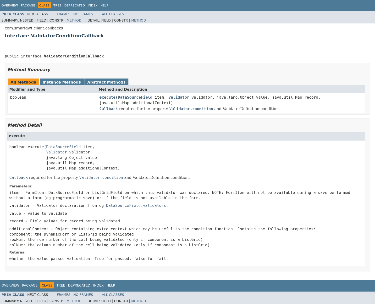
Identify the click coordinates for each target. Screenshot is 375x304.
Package (28, 5)
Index (93, 5)
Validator (179, 97)
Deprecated (74, 5)
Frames (64, 14)
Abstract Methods (106, 82)
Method (74, 20)
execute (107, 97)
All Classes (113, 14)
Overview (9, 5)
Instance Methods (62, 82)
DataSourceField (135, 97)
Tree (57, 5)
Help (104, 5)
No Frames (83, 14)
